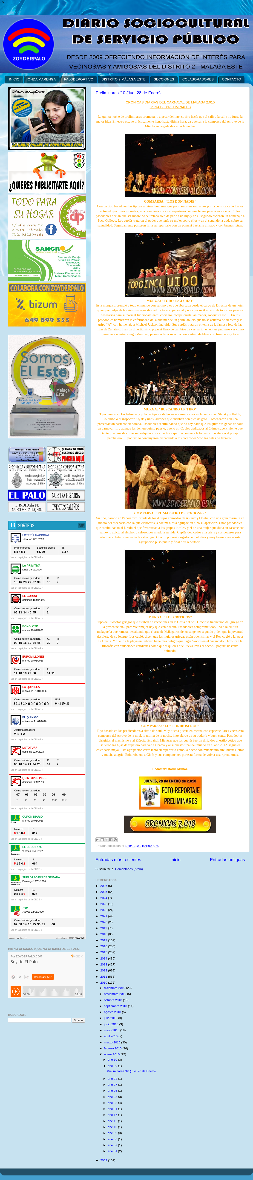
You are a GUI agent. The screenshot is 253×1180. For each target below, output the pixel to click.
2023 (104, 904)
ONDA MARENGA (42, 79)
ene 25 (113, 1097)
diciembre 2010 (115, 988)
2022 (104, 910)
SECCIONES (164, 79)
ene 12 (113, 1121)
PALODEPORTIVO (78, 79)
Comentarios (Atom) (129, 869)
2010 (104, 982)
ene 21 (113, 1109)
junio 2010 (111, 1024)
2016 (104, 946)
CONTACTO (231, 79)
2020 (104, 922)
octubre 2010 (113, 1000)
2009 (104, 1160)
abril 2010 (111, 1036)
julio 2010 (111, 1018)
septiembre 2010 (116, 1006)
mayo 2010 (112, 1030)
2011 (104, 976)
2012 (104, 970)
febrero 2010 (113, 1048)
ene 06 (113, 1139)
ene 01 (113, 1151)
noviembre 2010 (115, 994)
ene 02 (113, 1145)
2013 (104, 964)
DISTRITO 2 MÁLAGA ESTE (123, 79)
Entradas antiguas (227, 859)
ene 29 (113, 1066)
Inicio (175, 859)
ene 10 (113, 1127)
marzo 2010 (112, 1042)
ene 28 (113, 1078)
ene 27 (113, 1084)
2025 (104, 892)
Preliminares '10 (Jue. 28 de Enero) (128, 93)
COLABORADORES (198, 79)
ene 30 (113, 1059)
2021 (104, 916)
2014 (104, 958)
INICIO (14, 79)
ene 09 (113, 1133)
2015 (104, 952)
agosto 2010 (113, 1012)
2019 (104, 928)
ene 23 (113, 1103)
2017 (104, 940)
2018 (104, 934)
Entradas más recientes (118, 859)
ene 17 (113, 1115)
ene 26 (113, 1090)
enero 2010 (112, 1054)
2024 (104, 898)
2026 (104, 886)
